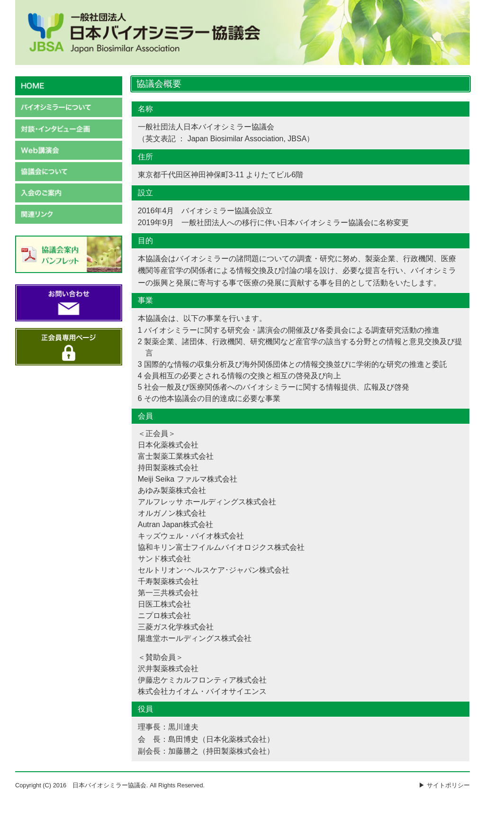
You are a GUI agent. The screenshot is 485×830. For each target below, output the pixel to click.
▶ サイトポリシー (444, 785)
